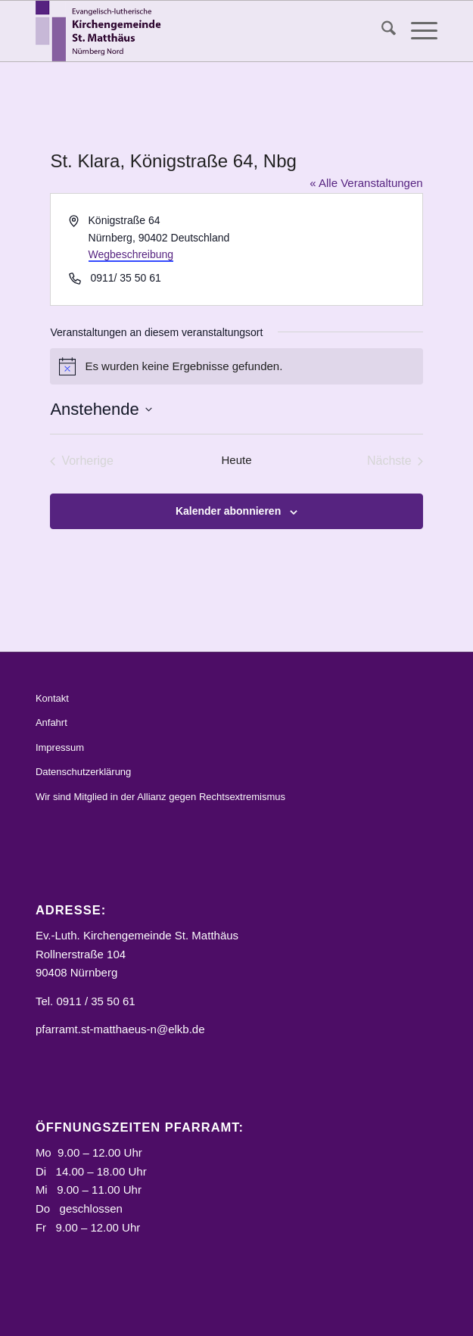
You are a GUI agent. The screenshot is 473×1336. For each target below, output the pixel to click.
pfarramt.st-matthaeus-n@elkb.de (120, 1029)
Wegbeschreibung (131, 254)
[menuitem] (381, 31)
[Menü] (416, 31)
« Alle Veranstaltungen (366, 182)
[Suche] (381, 31)
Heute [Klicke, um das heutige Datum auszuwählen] (236, 459)
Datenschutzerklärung (83, 771)
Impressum (60, 747)
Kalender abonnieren (228, 511)
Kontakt (52, 698)
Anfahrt (51, 722)
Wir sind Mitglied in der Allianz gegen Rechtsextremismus (160, 796)
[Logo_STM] (196, 31)
